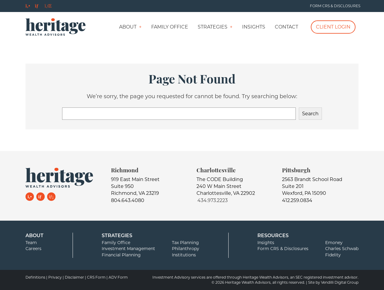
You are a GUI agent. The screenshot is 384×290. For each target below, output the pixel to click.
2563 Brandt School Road (312, 179)
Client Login (333, 27)
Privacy (55, 277)
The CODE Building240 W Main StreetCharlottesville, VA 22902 (225, 186)
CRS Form (96, 277)
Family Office (169, 27)
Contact (286, 27)
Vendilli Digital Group (339, 282)
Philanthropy (185, 248)
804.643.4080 (127, 200)
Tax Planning (185, 242)
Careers (33, 248)
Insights (253, 27)
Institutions (184, 255)
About (127, 27)
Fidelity (333, 255)
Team (31, 242)
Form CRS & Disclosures (335, 6)
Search (310, 113)
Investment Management (128, 248)
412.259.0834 (297, 200)
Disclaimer (74, 277)
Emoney (334, 242)
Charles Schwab (341, 248)
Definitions (35, 277)
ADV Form (118, 277)
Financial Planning (121, 255)
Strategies (212, 27)
